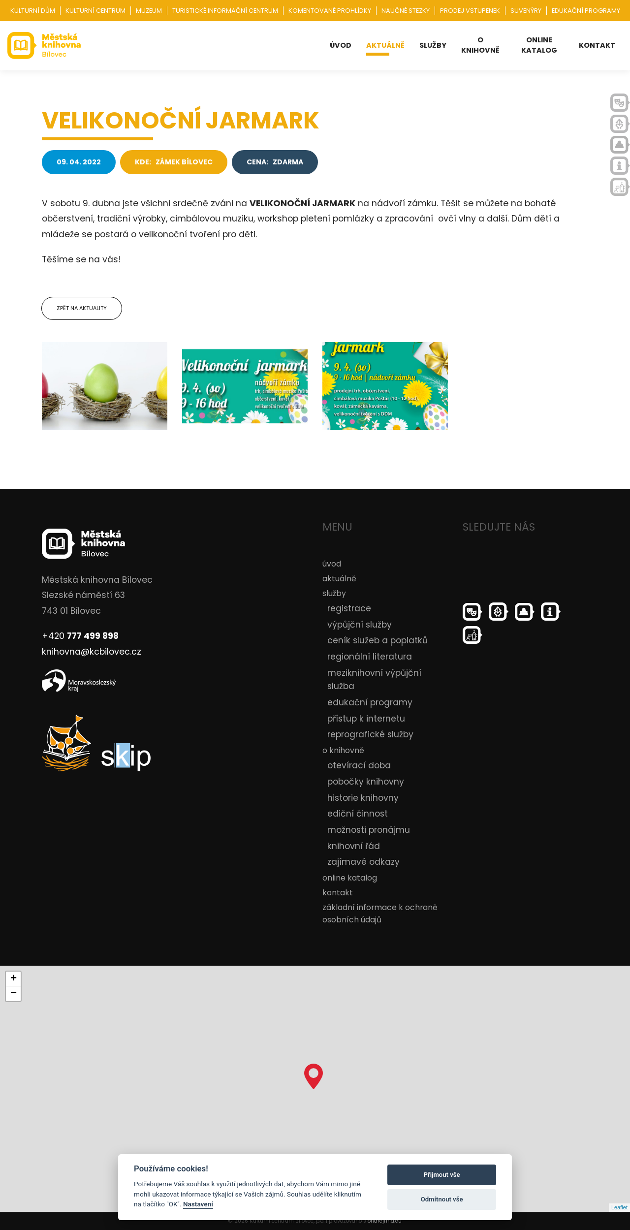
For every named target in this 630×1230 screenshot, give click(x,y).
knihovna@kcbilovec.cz (91, 652)
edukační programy (369, 702)
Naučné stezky (405, 10)
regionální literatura (369, 656)
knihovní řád (353, 846)
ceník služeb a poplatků (377, 640)
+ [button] (13, 979)
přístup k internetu (366, 719)
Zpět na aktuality (82, 308)
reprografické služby (370, 734)
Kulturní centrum (95, 10)
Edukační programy (586, 10)
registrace (349, 608)
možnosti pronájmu (368, 830)
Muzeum (149, 10)
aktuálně (385, 45)
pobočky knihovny (365, 782)
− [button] (13, 993)
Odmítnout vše (442, 1199)
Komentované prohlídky (329, 10)
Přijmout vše (442, 1174)
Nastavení (198, 1204)
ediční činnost (357, 814)
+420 (80, 636)
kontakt (597, 45)
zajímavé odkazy (363, 862)
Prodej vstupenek (470, 10)
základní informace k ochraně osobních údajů (380, 913)
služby (432, 45)
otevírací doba (359, 765)
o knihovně (480, 45)
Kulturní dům (32, 10)
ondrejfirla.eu (385, 1221)
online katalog (539, 45)
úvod (340, 45)
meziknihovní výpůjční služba (374, 680)
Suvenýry (525, 10)
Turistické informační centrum (225, 10)
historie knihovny (363, 798)
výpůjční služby (359, 625)
